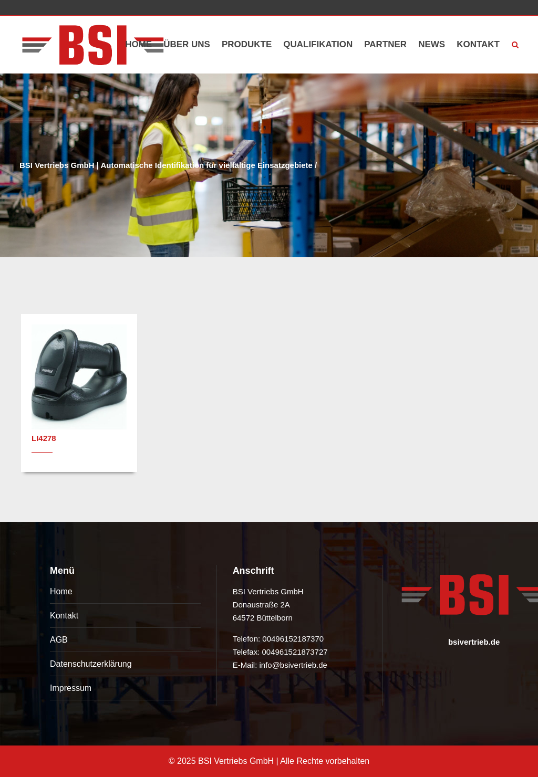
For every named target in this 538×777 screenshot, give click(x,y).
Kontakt (64, 615)
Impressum (70, 688)
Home (61, 591)
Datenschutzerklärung (91, 663)
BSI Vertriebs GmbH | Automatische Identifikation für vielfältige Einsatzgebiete (166, 165)
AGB (59, 639)
